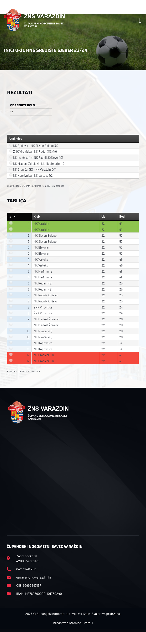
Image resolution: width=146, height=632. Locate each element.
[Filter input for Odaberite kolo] (31, 112)
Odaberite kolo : (23, 105)
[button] (140, 20)
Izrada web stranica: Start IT (73, 623)
